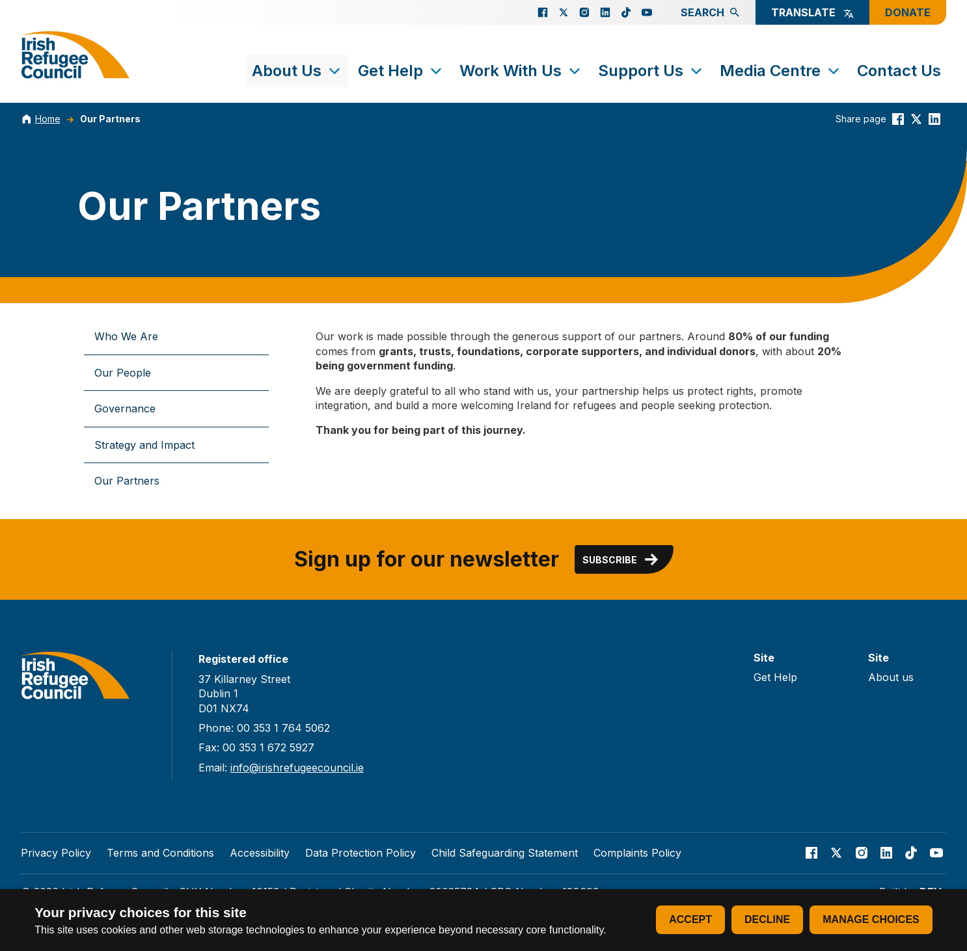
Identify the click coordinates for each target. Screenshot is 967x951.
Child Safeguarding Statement (504, 852)
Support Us (651, 71)
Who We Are (126, 336)
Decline (767, 919)
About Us (297, 71)
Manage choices (871, 919)
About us (891, 677)
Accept (690, 919)
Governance (125, 408)
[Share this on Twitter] (916, 119)
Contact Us (899, 70)
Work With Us (520, 71)
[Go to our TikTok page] (626, 12)
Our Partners (110, 118)
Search (710, 12)
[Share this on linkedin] (934, 119)
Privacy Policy (56, 852)
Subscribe (621, 559)
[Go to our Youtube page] (647, 12)
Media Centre (780, 71)
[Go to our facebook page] (543, 12)
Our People (122, 372)
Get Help (401, 71)
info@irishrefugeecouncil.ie (297, 767)
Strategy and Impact (144, 444)
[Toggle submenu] (334, 71)
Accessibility (260, 852)
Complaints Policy (637, 852)
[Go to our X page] (563, 12)
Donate (908, 12)
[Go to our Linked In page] (605, 12)
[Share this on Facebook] (898, 119)
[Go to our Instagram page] (584, 12)
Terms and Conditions (160, 852)
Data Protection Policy (360, 852)
